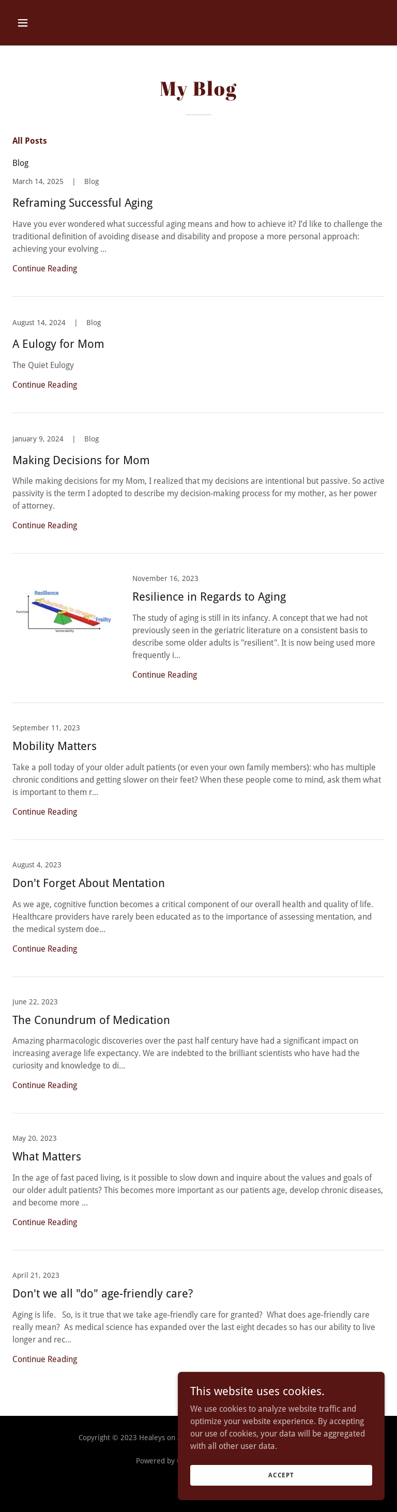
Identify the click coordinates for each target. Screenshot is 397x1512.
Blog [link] (20, 163)
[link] (198, 236)
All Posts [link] (29, 141)
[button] (55, 22)
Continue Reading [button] (44, 268)
